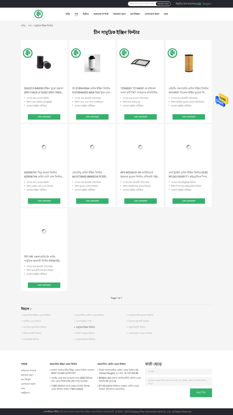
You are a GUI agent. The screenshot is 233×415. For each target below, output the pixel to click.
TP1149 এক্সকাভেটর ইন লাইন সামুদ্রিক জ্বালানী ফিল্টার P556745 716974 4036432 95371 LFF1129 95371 (43, 259)
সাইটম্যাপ (25, 393)
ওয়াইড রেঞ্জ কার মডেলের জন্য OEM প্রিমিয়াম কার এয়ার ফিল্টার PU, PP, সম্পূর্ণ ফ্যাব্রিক (71, 379)
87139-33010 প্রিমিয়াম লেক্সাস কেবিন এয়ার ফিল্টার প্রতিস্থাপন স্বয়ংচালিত (119, 387)
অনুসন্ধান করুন (163, 4)
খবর (166, 14)
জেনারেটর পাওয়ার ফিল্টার (140, 333)
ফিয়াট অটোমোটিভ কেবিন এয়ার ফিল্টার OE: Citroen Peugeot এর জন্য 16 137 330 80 (119, 371)
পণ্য (76, 14)
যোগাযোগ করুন (152, 14)
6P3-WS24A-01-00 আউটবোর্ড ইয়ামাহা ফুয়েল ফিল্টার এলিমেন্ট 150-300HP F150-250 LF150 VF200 (139, 175)
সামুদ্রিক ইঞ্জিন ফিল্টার (85, 327)
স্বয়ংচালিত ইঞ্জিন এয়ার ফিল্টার (36, 315)
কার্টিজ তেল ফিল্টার (32, 321)
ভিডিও (86, 14)
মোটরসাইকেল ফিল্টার (85, 339)
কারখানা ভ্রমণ (119, 14)
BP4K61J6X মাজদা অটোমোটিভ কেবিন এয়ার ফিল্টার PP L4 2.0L (120, 379)
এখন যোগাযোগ (44, 117)
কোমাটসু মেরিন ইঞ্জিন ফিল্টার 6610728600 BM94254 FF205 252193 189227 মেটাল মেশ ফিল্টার (90, 175)
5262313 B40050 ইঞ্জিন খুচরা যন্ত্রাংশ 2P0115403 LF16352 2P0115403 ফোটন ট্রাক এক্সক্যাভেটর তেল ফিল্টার (43, 91)
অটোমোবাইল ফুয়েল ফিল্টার (140, 315)
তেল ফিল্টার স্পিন (84, 321)
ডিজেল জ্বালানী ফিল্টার (138, 321)
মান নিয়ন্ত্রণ (135, 14)
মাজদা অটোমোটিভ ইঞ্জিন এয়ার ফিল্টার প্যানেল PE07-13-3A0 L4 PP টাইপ (72, 371)
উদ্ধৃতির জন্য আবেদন (185, 3)
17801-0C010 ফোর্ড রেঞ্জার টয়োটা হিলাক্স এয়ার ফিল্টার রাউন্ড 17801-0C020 (70, 387)
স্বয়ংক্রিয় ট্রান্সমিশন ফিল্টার (34, 327)
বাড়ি (68, 14)
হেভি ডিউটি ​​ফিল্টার (137, 327)
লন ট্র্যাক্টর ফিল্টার (31, 339)
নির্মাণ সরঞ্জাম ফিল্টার (85, 333)
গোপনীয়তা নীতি (50, 411)
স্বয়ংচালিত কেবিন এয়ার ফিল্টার (90, 315)
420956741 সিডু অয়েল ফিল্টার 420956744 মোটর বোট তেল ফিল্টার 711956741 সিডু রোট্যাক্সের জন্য (43, 175)
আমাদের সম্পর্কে (101, 14)
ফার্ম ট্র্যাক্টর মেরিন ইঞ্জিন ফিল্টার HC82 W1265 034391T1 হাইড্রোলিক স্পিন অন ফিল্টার (188, 175)
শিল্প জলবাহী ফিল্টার (32, 333)
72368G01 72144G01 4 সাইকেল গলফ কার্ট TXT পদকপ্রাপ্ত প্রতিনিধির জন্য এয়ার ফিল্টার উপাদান (138, 91)
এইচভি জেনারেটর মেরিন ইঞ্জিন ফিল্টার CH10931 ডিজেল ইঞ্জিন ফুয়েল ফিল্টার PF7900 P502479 (189, 91)
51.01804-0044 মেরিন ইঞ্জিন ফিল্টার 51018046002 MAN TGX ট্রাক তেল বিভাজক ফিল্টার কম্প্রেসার (91, 91)
